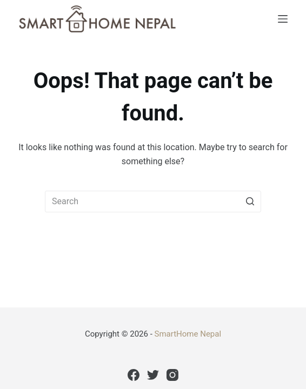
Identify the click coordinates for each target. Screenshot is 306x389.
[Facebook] (133, 375)
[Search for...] (153, 201)
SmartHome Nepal (188, 334)
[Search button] (250, 201)
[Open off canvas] (283, 19)
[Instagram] (172, 375)
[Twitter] (153, 375)
